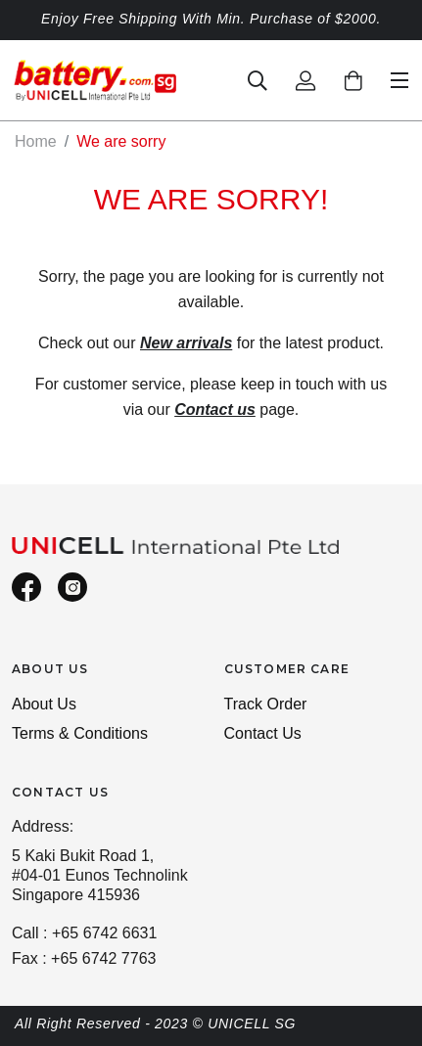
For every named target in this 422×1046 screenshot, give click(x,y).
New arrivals (186, 343)
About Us (44, 704)
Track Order (265, 704)
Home (36, 141)
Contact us (215, 409)
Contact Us (263, 733)
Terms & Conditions (80, 733)
